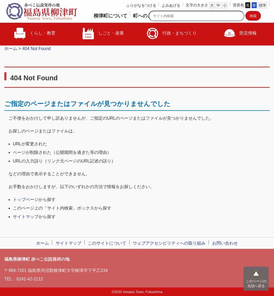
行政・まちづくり (171, 33)
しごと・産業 (103, 33)
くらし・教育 (34, 33)
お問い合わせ (225, 243)
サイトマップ (26, 216)
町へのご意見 (147, 15)
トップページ (26, 199)
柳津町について (110, 15)
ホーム (10, 48)
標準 (262, 5)
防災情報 (240, 33)
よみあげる (171, 5)
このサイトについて (107, 243)
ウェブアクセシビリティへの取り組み (169, 243)
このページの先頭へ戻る (256, 283)
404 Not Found (36, 48)
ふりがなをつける (141, 5)
